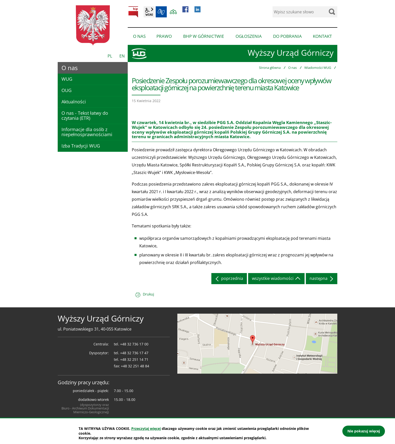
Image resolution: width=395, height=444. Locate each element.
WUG (66, 79)
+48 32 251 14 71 (134, 359)
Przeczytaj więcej (146, 428)
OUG (66, 90)
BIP (133, 11)
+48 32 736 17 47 (134, 352)
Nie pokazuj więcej (363, 431)
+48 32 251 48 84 (135, 366)
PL (110, 56)
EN (122, 56)
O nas (292, 67)
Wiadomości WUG (317, 67)
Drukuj (148, 294)
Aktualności (73, 102)
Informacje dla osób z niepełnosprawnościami (86, 131)
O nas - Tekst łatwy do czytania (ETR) (84, 115)
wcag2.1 (149, 11)
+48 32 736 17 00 (134, 344)
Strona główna (270, 67)
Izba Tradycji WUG (80, 146)
